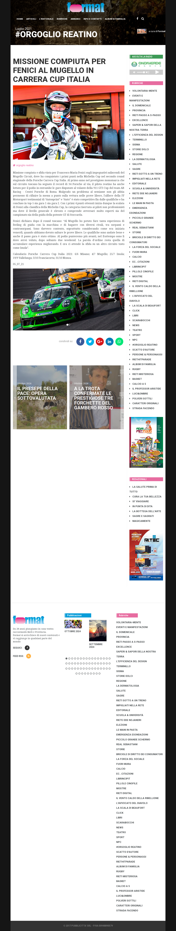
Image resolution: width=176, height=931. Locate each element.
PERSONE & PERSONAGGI (145, 354)
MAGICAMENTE (139, 521)
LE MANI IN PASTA (141, 203)
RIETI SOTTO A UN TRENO (145, 173)
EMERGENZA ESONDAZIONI (132, 734)
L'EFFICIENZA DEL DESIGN (146, 134)
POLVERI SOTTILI (140, 398)
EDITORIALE (137, 183)
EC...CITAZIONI (139, 261)
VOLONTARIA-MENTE (143, 90)
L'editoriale (46, 19)
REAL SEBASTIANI (141, 227)
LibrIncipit (137, 266)
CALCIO (135, 256)
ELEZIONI (136, 198)
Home (20, 19)
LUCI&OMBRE (138, 393)
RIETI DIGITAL (138, 281)
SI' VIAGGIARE (139, 501)
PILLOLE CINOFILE (141, 271)
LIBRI (133, 315)
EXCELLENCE (138, 120)
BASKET (135, 379)
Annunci (75, 19)
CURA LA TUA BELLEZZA (145, 496)
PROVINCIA (137, 110)
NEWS (134, 325)
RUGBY (135, 369)
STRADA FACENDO (141, 408)
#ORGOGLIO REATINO (143, 344)
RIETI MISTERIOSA (141, 374)
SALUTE (135, 164)
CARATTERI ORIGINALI (144, 403)
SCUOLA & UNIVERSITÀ (144, 188)
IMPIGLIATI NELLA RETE (144, 178)
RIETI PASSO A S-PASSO (145, 115)
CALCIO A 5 (137, 383)
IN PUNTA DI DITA (141, 506)
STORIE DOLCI (139, 149)
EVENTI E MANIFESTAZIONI (132, 627)
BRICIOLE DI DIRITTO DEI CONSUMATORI (139, 754)
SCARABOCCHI (139, 320)
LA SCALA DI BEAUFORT (145, 305)
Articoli (31, 19)
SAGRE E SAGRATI (141, 516)
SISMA (134, 144)
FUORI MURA (138, 252)
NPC (133, 339)
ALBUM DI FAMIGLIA (142, 364)
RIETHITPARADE (140, 359)
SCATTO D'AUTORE (142, 349)
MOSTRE (135, 276)
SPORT (135, 335)
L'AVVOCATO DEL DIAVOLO (132, 803)
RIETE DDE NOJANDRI (143, 193)
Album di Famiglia (115, 19)
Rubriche (62, 19)
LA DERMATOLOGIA (142, 159)
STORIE (135, 232)
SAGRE (135, 169)
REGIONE (136, 154)
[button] (21, 299)
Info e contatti (93, 19)
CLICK (134, 310)
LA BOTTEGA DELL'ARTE (145, 511)
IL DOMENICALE (140, 105)
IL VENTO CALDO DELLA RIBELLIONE (137, 798)
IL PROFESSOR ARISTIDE (145, 388)
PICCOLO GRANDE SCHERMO (133, 739)
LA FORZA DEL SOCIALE (145, 247)
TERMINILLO (138, 139)
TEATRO (135, 330)
